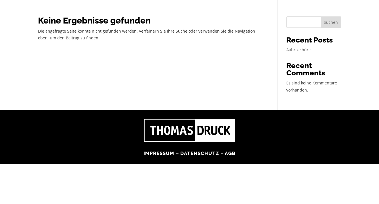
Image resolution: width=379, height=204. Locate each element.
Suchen (332, 22)
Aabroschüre (296, 50)
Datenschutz (199, 146)
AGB (229, 146)
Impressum (159, 146)
